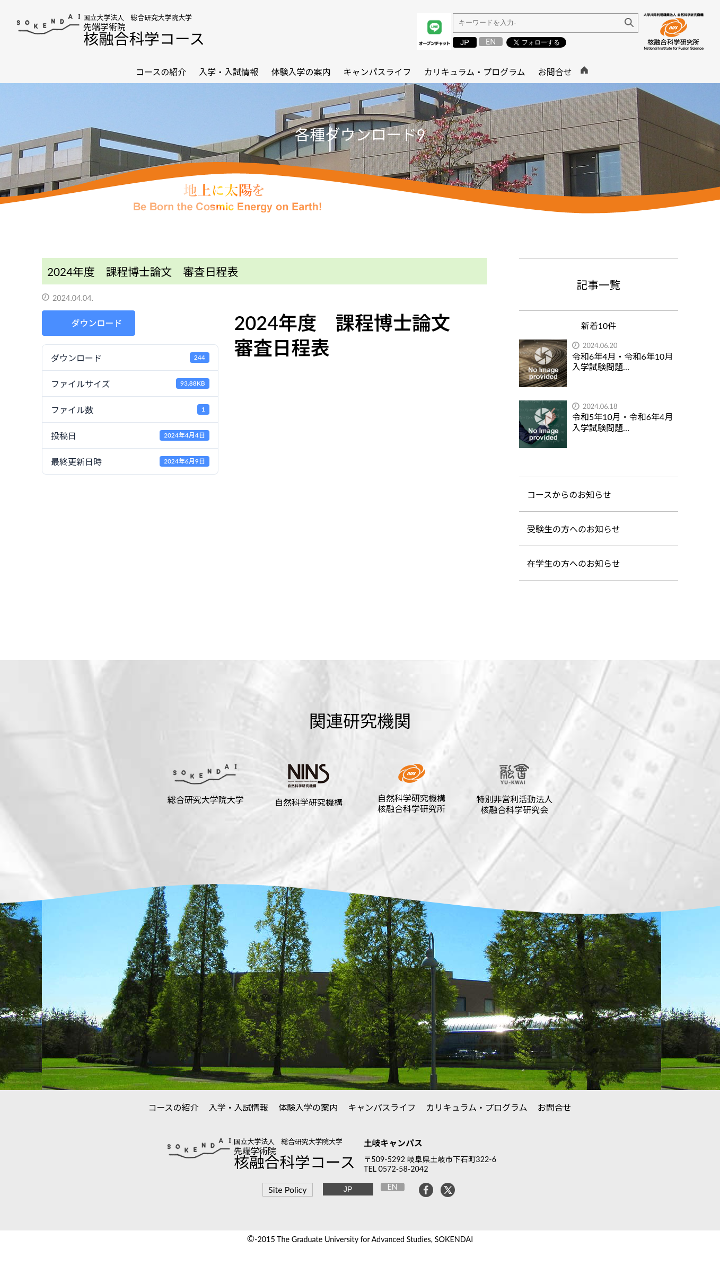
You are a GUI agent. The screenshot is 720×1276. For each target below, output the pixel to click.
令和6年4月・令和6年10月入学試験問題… (622, 361)
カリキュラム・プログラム (476, 1107)
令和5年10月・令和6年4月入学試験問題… (622, 422)
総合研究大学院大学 (206, 800)
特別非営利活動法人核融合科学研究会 (514, 804)
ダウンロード (96, 323)
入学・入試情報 (238, 1107)
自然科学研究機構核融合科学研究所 (411, 803)
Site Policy (287, 1189)
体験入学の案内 (308, 1107)
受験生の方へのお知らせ (573, 529)
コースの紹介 (173, 1107)
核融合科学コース (144, 39)
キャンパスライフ (382, 1107)
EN (491, 41)
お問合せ (555, 1107)
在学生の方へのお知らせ (573, 563)
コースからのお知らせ (569, 494)
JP (464, 42)
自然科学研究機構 (309, 802)
